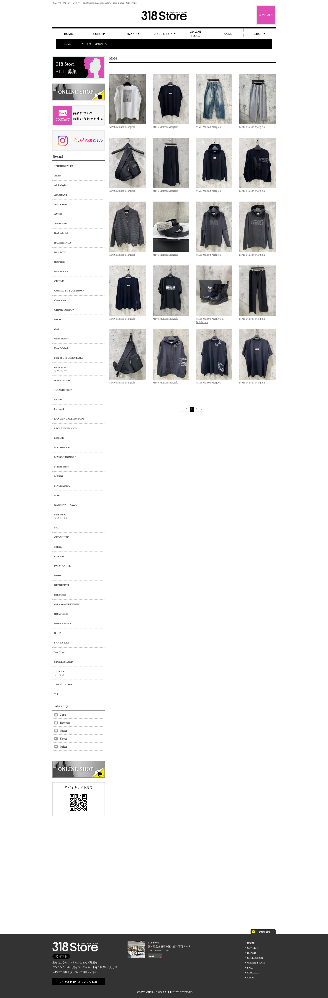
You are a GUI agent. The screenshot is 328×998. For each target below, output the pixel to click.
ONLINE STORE (256, 962)
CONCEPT (253, 947)
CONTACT (253, 972)
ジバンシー (78, 369)
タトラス (78, 673)
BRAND (251, 952)
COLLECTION (255, 957)
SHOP (250, 977)
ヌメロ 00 (78, 516)
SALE (250, 967)
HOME (67, 43)
